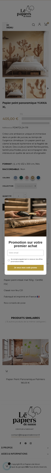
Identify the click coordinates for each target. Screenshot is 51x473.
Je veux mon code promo (25, 268)
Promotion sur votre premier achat (25, 244)
